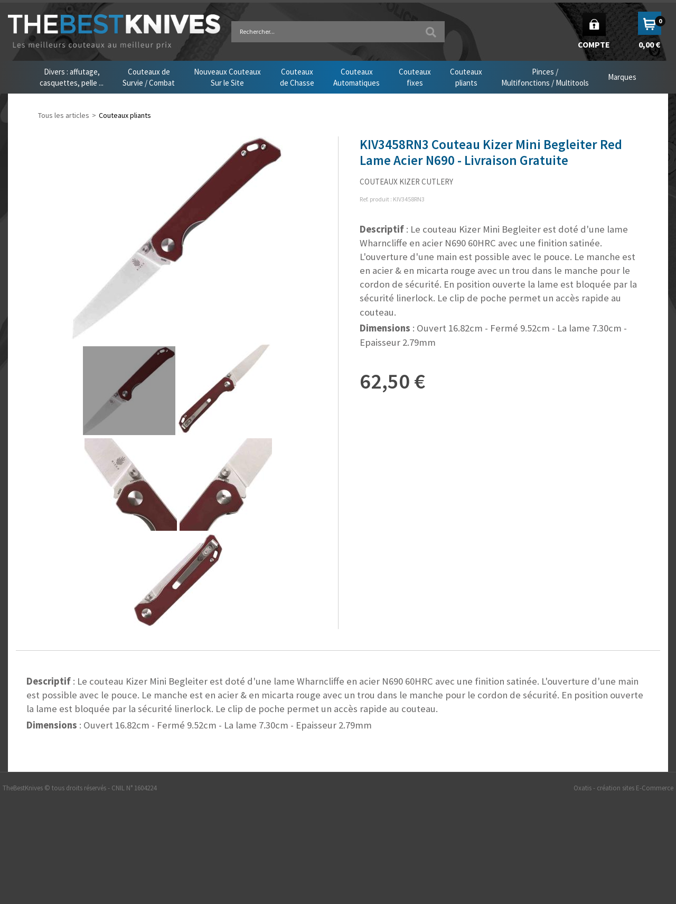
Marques (622, 77)
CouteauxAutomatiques (356, 77)
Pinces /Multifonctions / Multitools (545, 77)
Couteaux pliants (125, 115)
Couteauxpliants (466, 77)
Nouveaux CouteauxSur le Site (227, 77)
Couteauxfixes (415, 77)
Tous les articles (63, 115)
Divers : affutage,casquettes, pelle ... (72, 77)
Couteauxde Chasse (297, 77)
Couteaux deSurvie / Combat (149, 77)
